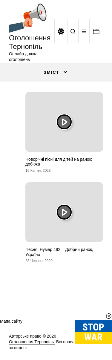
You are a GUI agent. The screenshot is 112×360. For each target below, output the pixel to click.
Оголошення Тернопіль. (32, 341)
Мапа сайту (11, 321)
